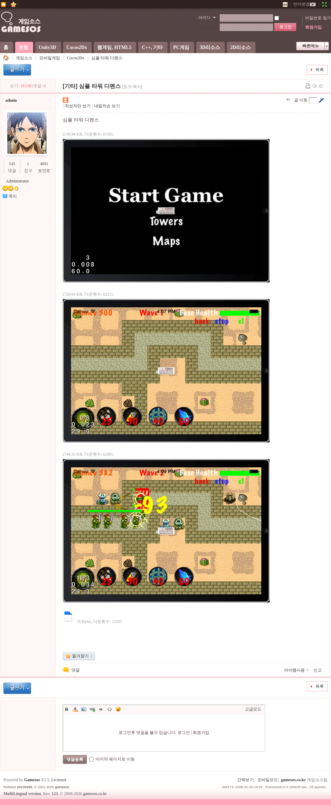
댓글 (75, 670)
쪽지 (13, 196)
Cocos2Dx (77, 47)
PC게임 (181, 47)
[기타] (70, 86)
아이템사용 (294, 670)
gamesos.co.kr (293, 779)
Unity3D (47, 47)
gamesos (62, 787)
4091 (44, 163)
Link (92, 709)
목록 (319, 69)
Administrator (17, 181)
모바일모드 (267, 779)
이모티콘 (118, 709)
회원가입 (313, 27)
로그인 (184, 732)
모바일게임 (49, 58)
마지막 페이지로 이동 (112, 759)
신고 (317, 670)
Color (75, 709)
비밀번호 (207, 27)
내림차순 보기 (107, 105)
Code (109, 709)
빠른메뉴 (310, 45)
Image (83, 709)
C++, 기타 (152, 47)
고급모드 (253, 709)
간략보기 (245, 779)
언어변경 (304, 4)
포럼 (23, 47)
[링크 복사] (132, 86)
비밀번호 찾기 (318, 18)
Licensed (58, 779)
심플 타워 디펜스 (106, 58)
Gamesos (32, 779)
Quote (101, 709)
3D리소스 (210, 47)
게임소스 (6, 58)
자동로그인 (287, 18)
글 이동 (301, 100)
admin (11, 100)
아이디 (204, 17)
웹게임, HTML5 (114, 47)
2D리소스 (240, 47)
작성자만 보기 (78, 105)
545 (12, 163)
